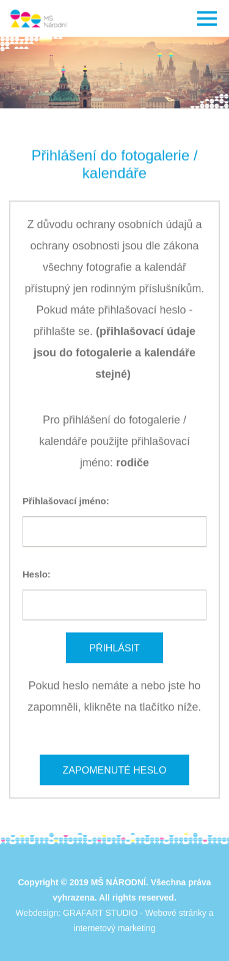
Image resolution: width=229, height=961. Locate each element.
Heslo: (37, 574)
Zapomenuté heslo (115, 770)
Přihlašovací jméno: (66, 500)
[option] (114, 72)
